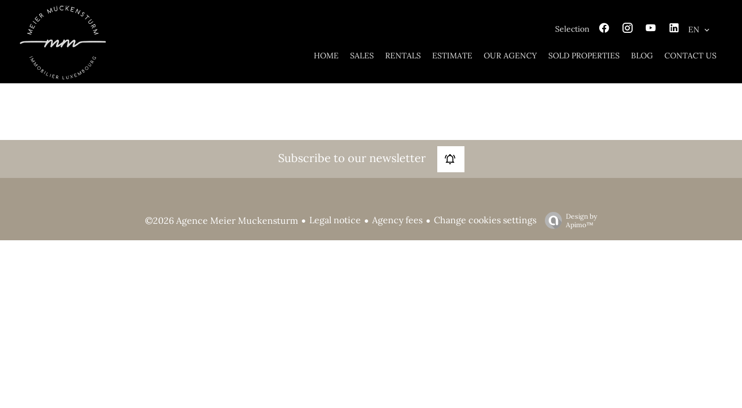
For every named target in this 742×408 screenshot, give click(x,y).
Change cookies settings (485, 220)
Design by (568, 220)
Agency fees (397, 220)
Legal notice (335, 220)
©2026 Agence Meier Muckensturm (221, 220)
